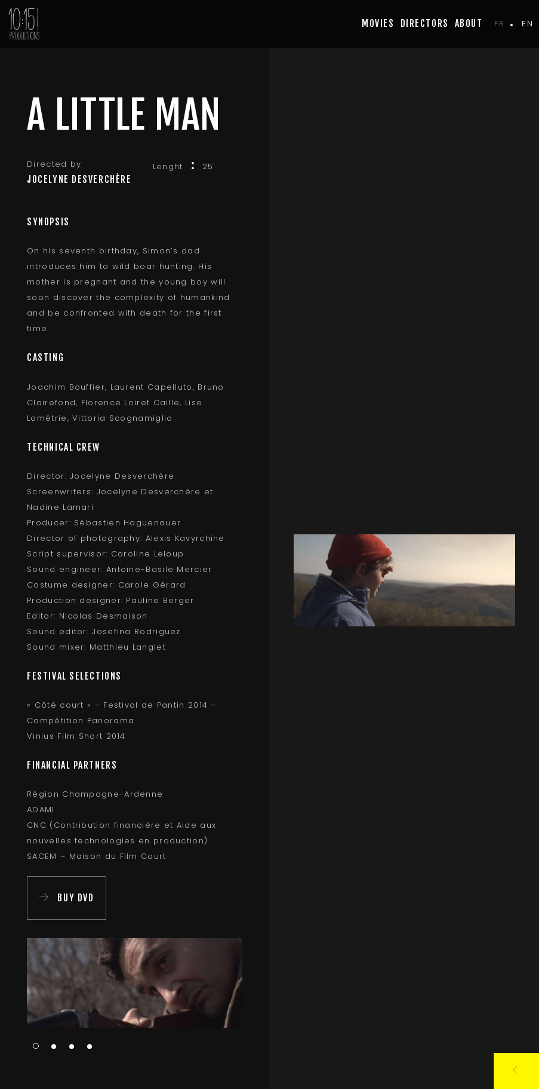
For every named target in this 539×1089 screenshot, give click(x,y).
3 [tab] (72, 1047)
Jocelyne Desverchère (79, 179)
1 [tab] (36, 1046)
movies (378, 23)
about (469, 23)
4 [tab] (90, 1047)
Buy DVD (75, 898)
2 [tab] (54, 1047)
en (527, 23)
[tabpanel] (135, 983)
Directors (425, 23)
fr (499, 23)
